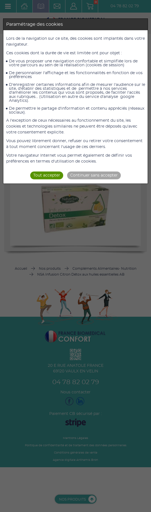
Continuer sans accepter (94, 175)
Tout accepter (46, 175)
